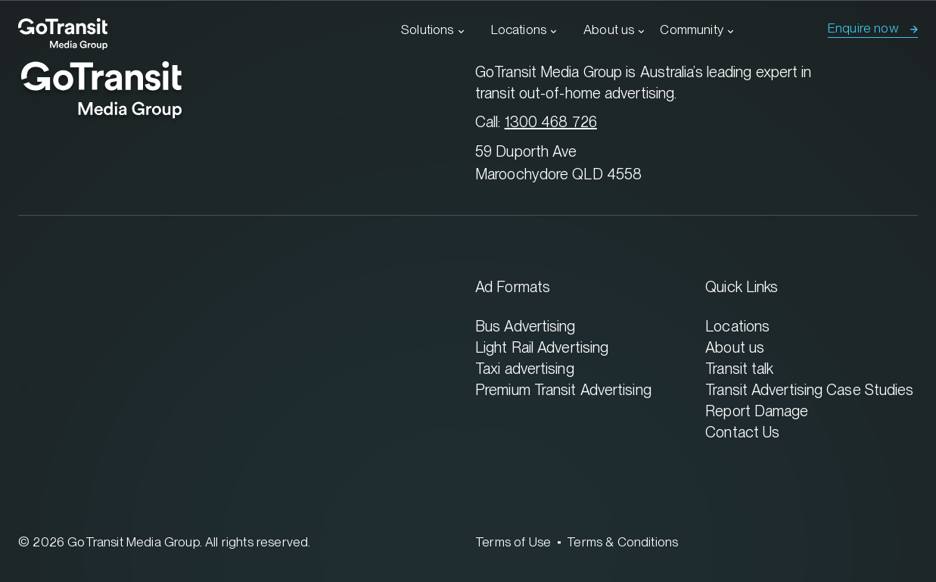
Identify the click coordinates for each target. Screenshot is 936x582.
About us (608, 29)
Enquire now (863, 28)
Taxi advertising (524, 368)
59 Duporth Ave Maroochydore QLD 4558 (558, 162)
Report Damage (756, 410)
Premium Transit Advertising (563, 389)
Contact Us (742, 431)
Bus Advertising (525, 326)
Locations (519, 29)
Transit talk (739, 368)
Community (691, 29)
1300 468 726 (551, 121)
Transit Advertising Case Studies (809, 389)
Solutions (427, 29)
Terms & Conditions (622, 541)
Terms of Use (513, 541)
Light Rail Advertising (541, 347)
